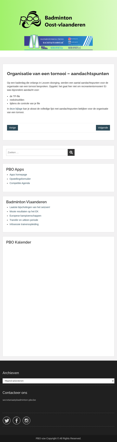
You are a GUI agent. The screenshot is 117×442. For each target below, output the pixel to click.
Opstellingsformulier (20, 178)
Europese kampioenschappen (25, 215)
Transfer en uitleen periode (24, 220)
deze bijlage (16, 108)
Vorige (12, 127)
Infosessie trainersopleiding (24, 224)
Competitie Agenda (20, 183)
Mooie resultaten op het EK (24, 211)
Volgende (103, 127)
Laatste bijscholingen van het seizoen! (30, 207)
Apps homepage (18, 174)
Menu (6, 5)
